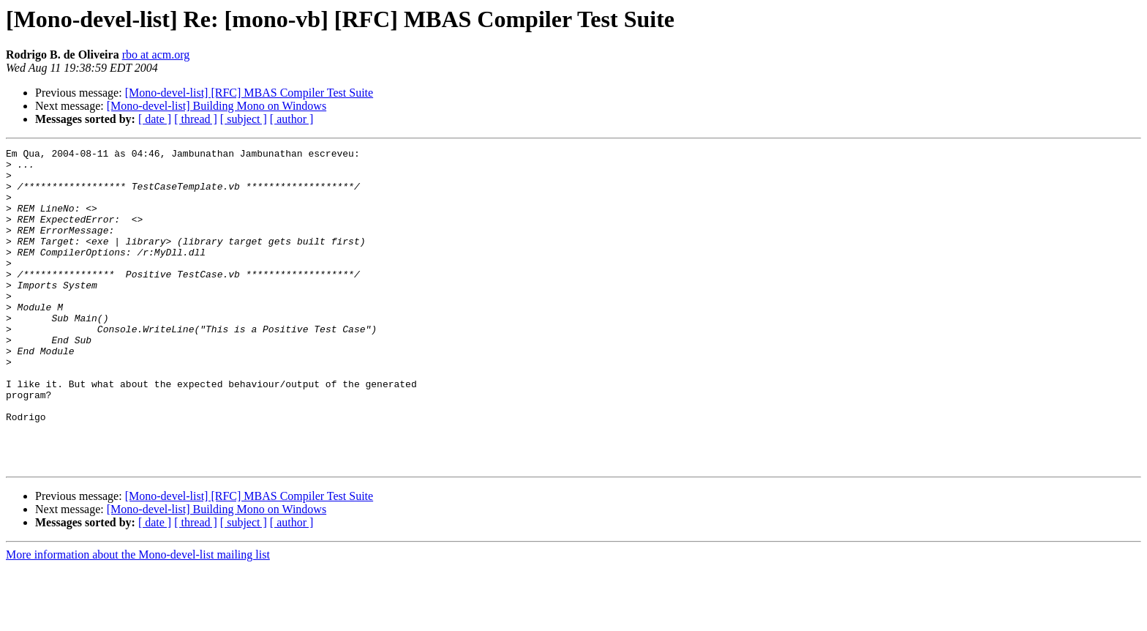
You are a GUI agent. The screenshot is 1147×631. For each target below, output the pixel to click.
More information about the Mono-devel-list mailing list (138, 618)
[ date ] (154, 119)
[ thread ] (195, 119)
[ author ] (292, 119)
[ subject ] (243, 119)
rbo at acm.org (156, 54)
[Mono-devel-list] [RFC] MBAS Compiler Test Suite (249, 92)
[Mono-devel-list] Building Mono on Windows (216, 106)
